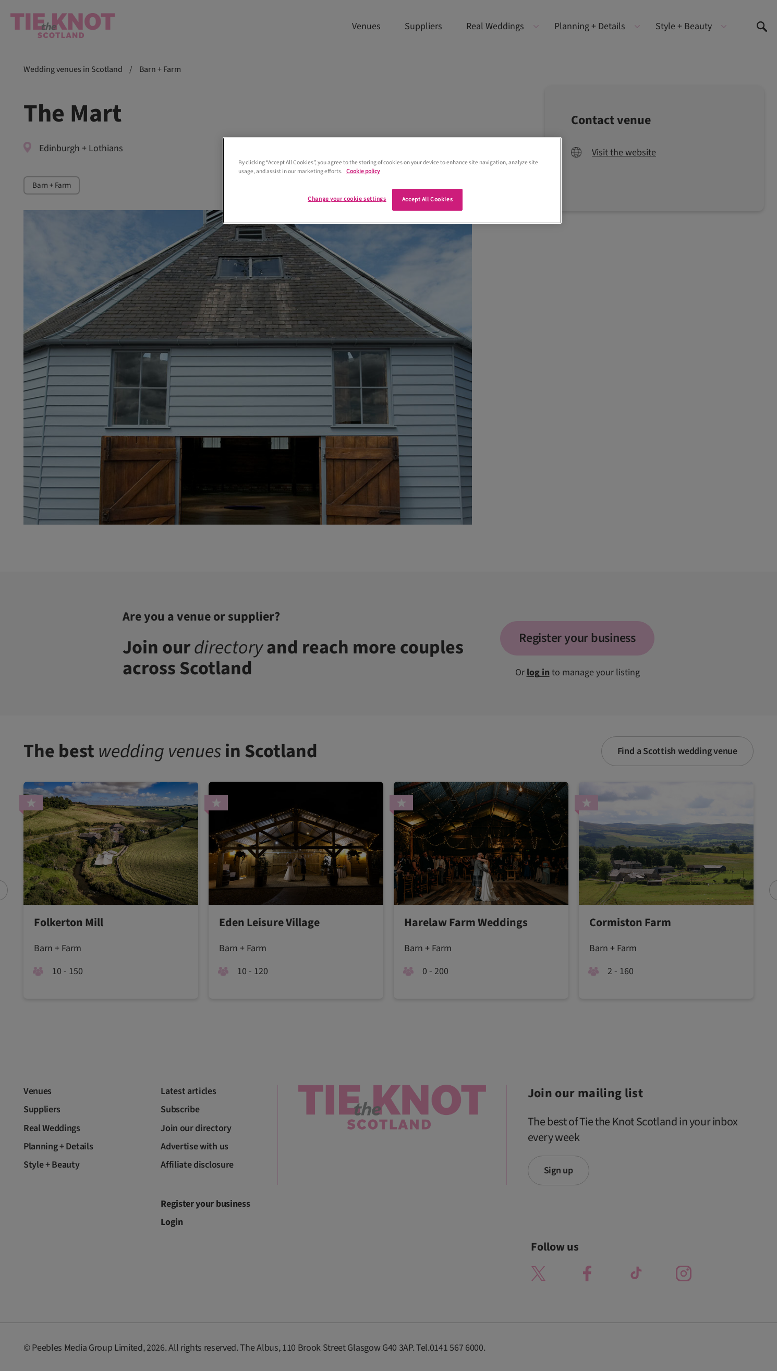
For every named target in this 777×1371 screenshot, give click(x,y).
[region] (392, 180)
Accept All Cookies (427, 199)
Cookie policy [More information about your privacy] (363, 171)
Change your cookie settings (347, 199)
